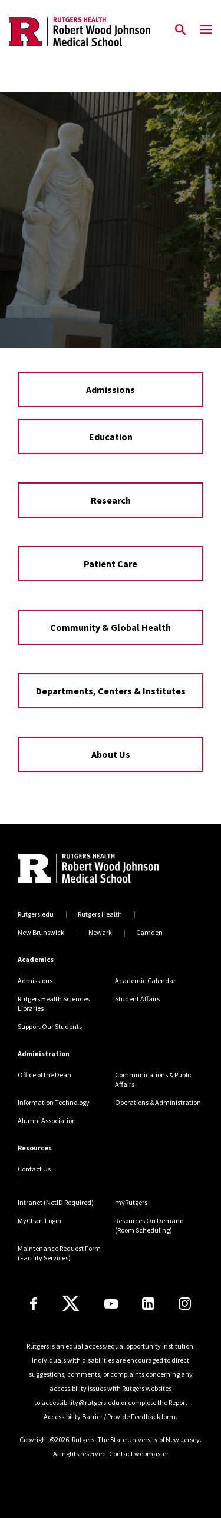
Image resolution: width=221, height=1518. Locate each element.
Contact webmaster (139, 1453)
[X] (70, 1304)
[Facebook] (33, 1303)
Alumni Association (47, 1120)
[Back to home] (97, 869)
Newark (100, 932)
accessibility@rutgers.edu (80, 1402)
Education (111, 436)
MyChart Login (39, 1220)
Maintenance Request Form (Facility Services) (59, 1253)
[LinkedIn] (148, 1303)
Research (111, 500)
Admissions (110, 389)
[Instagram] (185, 1303)
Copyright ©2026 (44, 1439)
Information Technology (54, 1102)
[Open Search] (180, 30)
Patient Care (110, 564)
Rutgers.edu (36, 914)
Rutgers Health (100, 914)
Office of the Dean (44, 1074)
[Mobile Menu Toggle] (206, 30)
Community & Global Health (110, 627)
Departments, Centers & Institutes (111, 691)
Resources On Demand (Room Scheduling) (149, 1225)
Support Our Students (50, 1026)
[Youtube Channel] (111, 1304)
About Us (110, 754)
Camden (149, 932)
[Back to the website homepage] (79, 31)
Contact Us (34, 1168)
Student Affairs (137, 998)
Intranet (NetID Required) (56, 1202)
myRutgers (131, 1202)
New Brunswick (41, 932)
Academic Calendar (145, 980)
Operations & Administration (158, 1102)
